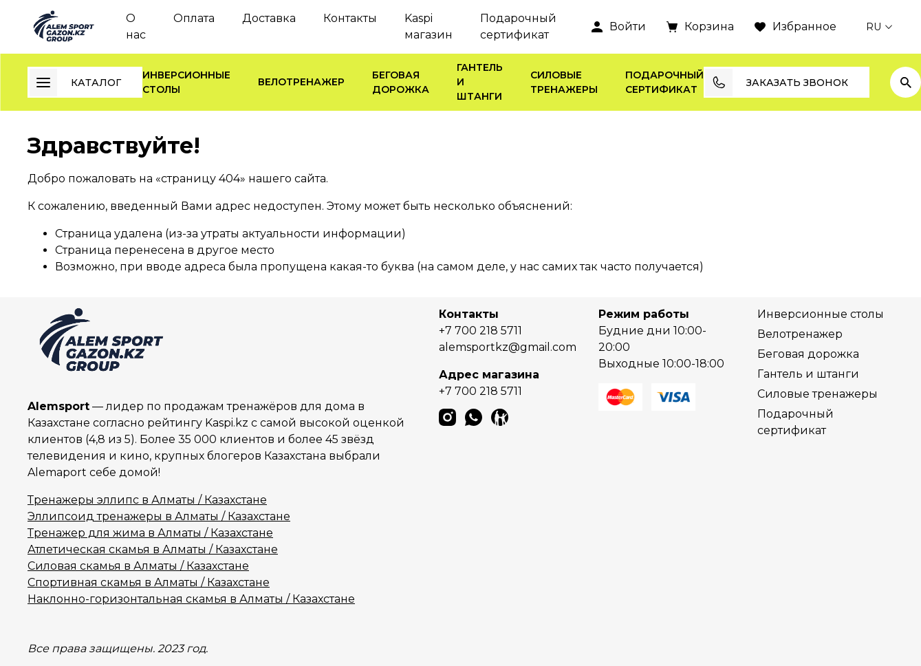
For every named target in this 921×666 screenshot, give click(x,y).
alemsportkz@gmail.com (507, 347)
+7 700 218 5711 (480, 330)
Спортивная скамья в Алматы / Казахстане (149, 582)
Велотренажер (301, 82)
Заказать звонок (776, 82)
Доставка (269, 18)
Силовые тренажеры (564, 82)
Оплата (194, 18)
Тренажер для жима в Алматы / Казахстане (150, 532)
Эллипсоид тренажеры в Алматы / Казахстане (159, 516)
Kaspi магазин (428, 26)
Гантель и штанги (480, 82)
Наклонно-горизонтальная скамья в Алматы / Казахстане (191, 598)
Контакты (350, 18)
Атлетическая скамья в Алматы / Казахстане (153, 549)
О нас (136, 26)
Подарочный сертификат (518, 26)
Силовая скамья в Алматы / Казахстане (138, 565)
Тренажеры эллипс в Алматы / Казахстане (147, 499)
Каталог (75, 82)
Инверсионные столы (186, 82)
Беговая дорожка (400, 82)
